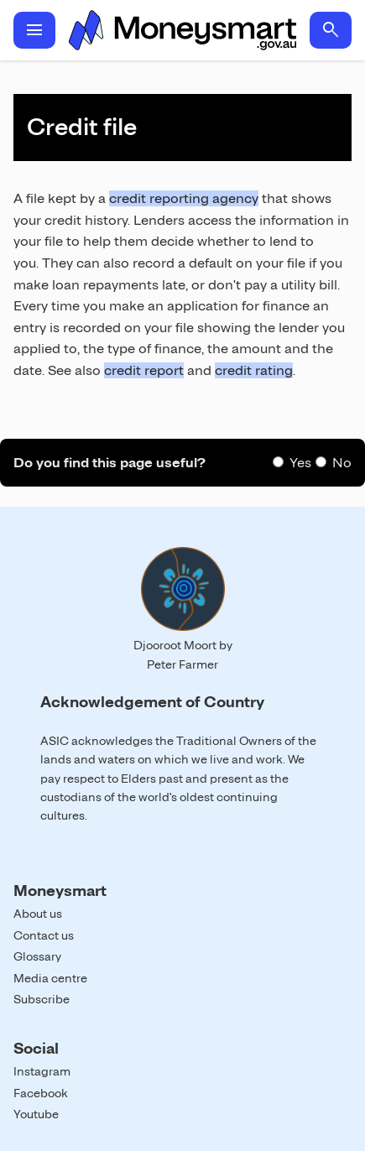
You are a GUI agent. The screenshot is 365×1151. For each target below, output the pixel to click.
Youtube (36, 1114)
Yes (300, 463)
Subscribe (41, 999)
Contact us (43, 935)
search (331, 30)
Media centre (50, 978)
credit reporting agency (183, 198)
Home (182, 30)
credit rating (254, 370)
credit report (144, 370)
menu (34, 30)
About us (37, 913)
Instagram (41, 1071)
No (342, 463)
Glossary (37, 956)
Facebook (40, 1093)
